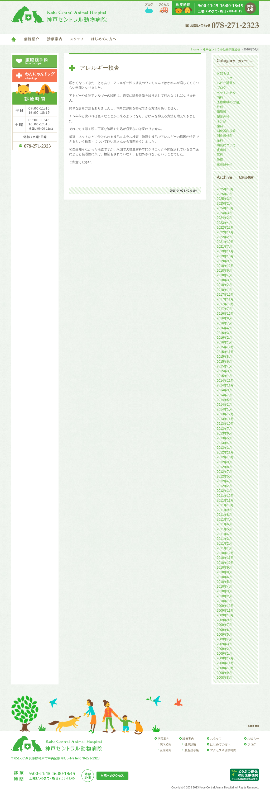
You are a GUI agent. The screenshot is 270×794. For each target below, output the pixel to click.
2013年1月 (224, 448)
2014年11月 (225, 385)
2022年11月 (225, 232)
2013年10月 (225, 424)
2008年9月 (224, 673)
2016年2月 (224, 337)
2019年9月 (224, 261)
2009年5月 (224, 634)
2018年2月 (224, 285)
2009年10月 (225, 615)
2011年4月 (224, 534)
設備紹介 (165, 750)
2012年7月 (224, 472)
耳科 (220, 155)
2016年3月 (224, 333)
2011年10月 (225, 505)
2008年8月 (224, 677)
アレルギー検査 (99, 68)
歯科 (220, 126)
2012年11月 (225, 452)
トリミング (225, 78)
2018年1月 (224, 290)
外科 (220, 107)
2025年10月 (225, 189)
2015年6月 (224, 361)
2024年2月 (224, 218)
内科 (220, 97)
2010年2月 (224, 596)
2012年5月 (224, 476)
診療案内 (54, 39)
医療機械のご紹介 (229, 102)
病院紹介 (31, 39)
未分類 (221, 121)
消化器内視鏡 (226, 131)
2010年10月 (225, 563)
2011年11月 (225, 500)
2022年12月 (225, 227)
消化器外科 (225, 136)
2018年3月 (224, 280)
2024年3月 (224, 213)
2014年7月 (224, 395)
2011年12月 (225, 496)
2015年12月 (225, 347)
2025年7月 (224, 194)
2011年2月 (224, 543)
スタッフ (76, 39)
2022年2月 (224, 237)
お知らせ (223, 73)
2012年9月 (224, 462)
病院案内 (163, 738)
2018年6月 (224, 270)
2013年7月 (224, 429)
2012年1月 (224, 491)
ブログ (149, 8)
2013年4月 (224, 443)
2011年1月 (224, 548)
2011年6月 (224, 524)
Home (195, 49)
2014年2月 (224, 405)
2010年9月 (224, 567)
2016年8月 (224, 318)
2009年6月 (224, 630)
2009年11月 (225, 610)
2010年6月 (224, 577)
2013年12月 (225, 414)
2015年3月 (224, 371)
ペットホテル (226, 92)
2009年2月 (224, 649)
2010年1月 (224, 601)
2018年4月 (224, 275)
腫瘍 (220, 160)
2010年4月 (224, 586)
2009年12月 (225, 606)
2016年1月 (224, 342)
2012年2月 (224, 486)
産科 (220, 140)
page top (253, 722)
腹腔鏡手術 (225, 164)
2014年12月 (225, 380)
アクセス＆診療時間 (223, 750)
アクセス (164, 8)
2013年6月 (224, 433)
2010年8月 (224, 572)
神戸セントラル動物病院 (59, 14)
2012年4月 (224, 481)
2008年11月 (225, 663)
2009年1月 (224, 653)
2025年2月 (224, 203)
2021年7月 (224, 246)
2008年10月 (225, 668)
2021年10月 (225, 242)
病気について (226, 145)
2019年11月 (225, 251)
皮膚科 (194, 190)
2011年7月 (224, 519)
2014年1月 (224, 409)
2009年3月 (224, 644)
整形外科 (223, 116)
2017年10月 (225, 304)
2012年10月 (225, 457)
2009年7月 (224, 625)
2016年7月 (224, 323)
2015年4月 (224, 366)
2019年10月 (225, 256)
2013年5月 (224, 438)
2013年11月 (225, 419)
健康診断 (190, 744)
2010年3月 (224, 591)
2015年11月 (225, 352)
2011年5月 (224, 529)
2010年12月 (225, 553)
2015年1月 (224, 376)
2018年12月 (225, 266)
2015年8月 (224, 356)
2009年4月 (224, 639)
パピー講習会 (226, 83)
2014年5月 (224, 400)
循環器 (221, 112)
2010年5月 (224, 582)
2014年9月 (224, 390)
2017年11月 (225, 299)
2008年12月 (225, 658)
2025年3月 (224, 199)
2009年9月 (224, 620)
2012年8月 (224, 467)
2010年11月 (225, 558)
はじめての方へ (103, 39)
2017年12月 (225, 294)
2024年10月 (225, 208)
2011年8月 (224, 515)
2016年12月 (225, 313)
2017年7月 (224, 309)
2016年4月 (224, 328)
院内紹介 (165, 744)
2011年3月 (224, 539)
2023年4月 (224, 223)
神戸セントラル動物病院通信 (221, 49)
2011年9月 (224, 510)
